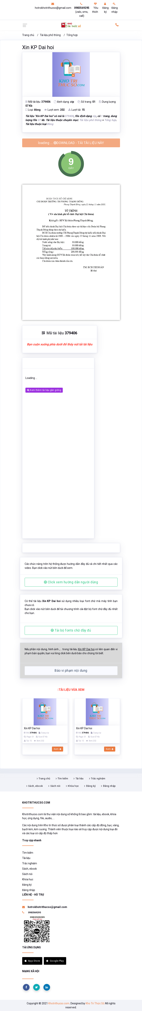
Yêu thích (95, 7)
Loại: (33, 109)
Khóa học (73, 785)
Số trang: (86, 101)
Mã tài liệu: (37, 101)
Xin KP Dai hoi (38, 47)
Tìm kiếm (63, 778)
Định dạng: (64, 101)
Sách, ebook (35, 785)
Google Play (55, 960)
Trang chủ (28, 35)
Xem (57, 749)
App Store (32, 960)
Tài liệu (80, 778)
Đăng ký (105, 7)
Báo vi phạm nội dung (71, 670)
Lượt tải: (76, 109)
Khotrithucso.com (58, 1003)
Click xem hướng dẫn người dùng (71, 582)
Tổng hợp (72, 35)
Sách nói (55, 785)
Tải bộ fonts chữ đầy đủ (71, 630)
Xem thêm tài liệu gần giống (44, 390)
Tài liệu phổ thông (50, 35)
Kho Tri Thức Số (95, 1003)
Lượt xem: (54, 109)
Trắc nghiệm (98, 778)
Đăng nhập (114, 7)
